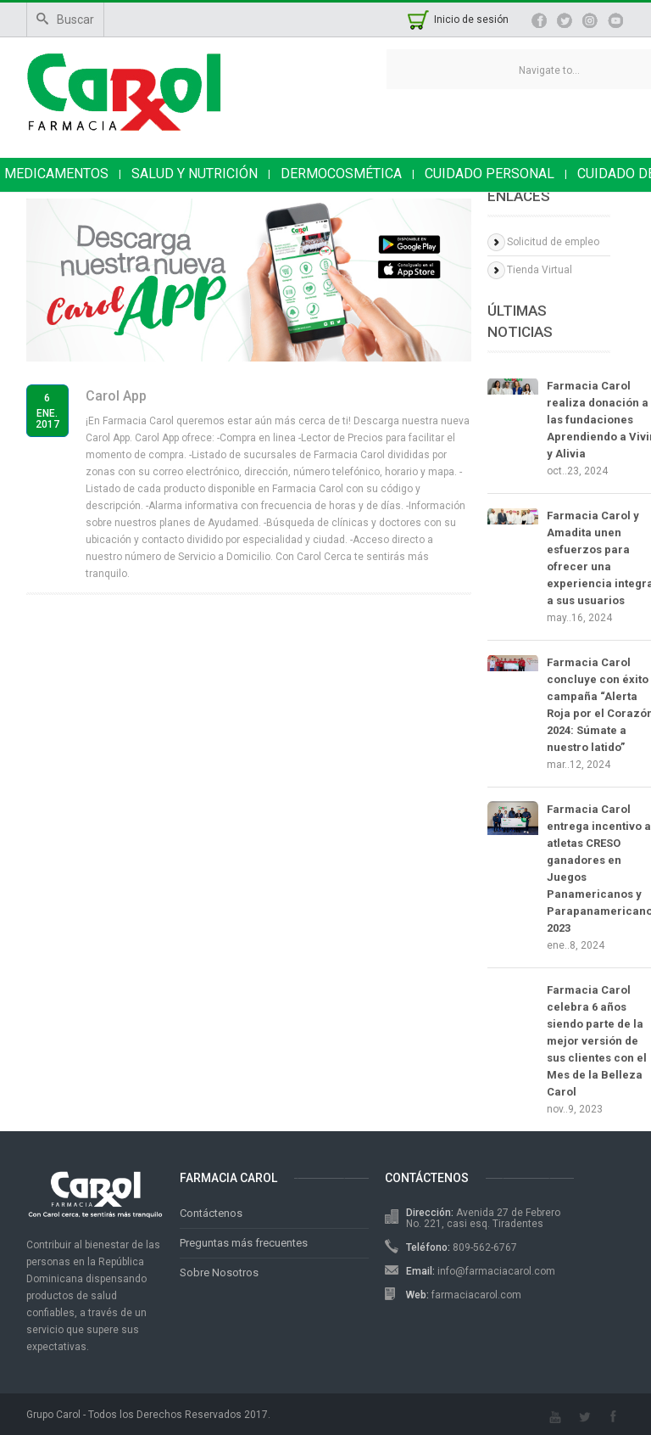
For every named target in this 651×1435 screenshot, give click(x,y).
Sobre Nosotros (219, 1272)
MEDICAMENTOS (56, 173)
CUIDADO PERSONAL (489, 173)
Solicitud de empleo (553, 242)
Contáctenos (211, 1213)
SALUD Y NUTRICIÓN (194, 173)
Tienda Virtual (539, 270)
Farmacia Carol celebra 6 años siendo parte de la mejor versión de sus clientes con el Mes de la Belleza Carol (597, 1041)
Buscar (65, 19)
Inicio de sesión (471, 19)
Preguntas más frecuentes (244, 1242)
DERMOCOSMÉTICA (341, 173)
